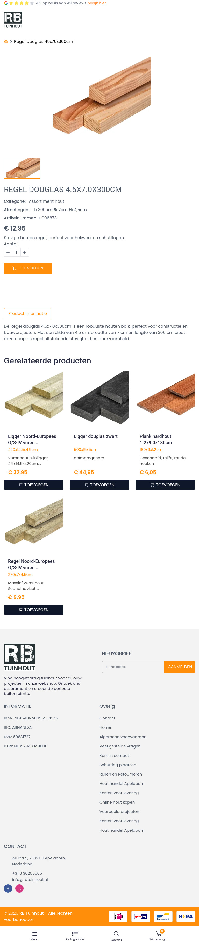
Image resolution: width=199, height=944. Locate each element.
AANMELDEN (180, 667)
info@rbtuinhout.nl (30, 879)
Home (105, 727)
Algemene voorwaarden (123, 736)
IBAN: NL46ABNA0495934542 (31, 718)
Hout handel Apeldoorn (122, 783)
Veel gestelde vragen (120, 746)
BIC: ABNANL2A (18, 727)
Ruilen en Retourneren (121, 774)
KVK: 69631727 (17, 736)
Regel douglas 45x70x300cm (43, 41)
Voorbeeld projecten (119, 811)
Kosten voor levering (119, 792)
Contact (107, 718)
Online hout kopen (117, 802)
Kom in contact (114, 755)
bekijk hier (96, 3)
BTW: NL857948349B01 (25, 746)
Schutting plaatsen (118, 764)
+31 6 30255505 (27, 873)
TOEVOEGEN (27, 268)
